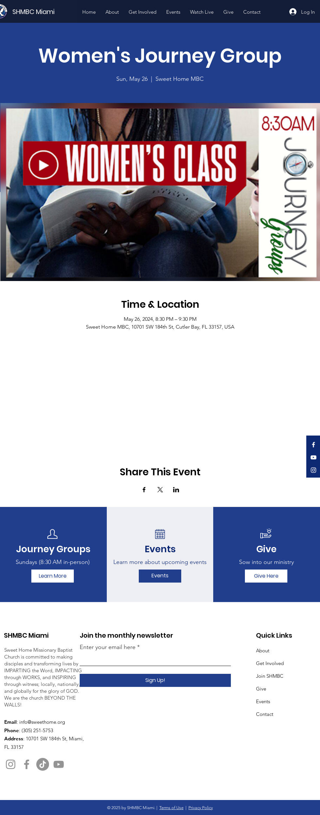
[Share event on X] (160, 489)
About (262, 650)
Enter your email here (108, 647)
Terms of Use (171, 807)
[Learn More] (52, 576)
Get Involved (270, 663)
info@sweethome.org (42, 722)
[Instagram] (313, 470)
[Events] (160, 576)
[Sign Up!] (155, 680)
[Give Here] (266, 576)
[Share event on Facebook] (144, 489)
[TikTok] (42, 764)
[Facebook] (313, 444)
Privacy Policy (200, 807)
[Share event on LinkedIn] (176, 489)
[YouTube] (313, 457)
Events (263, 701)
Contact (264, 714)
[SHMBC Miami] (44, 11)
